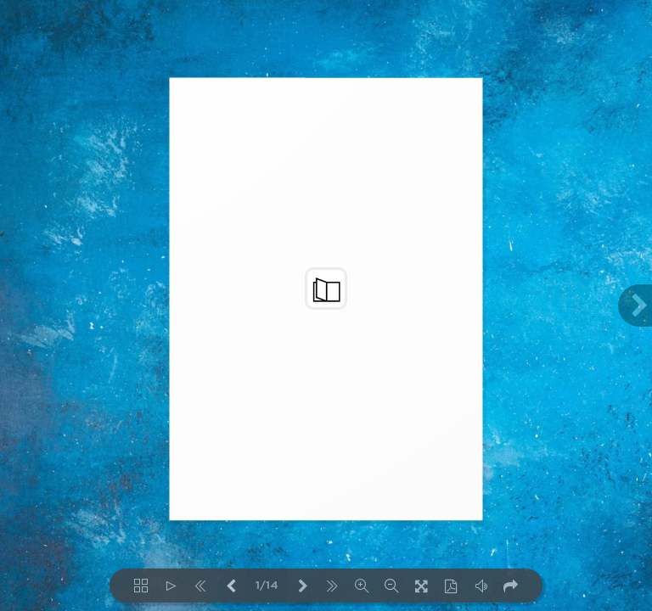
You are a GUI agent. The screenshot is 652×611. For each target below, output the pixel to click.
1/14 (267, 585)
